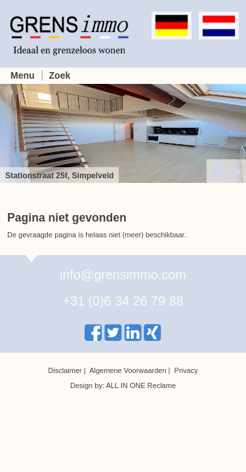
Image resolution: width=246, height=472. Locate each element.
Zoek (60, 75)
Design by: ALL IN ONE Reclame (123, 385)
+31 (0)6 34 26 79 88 (122, 301)
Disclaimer (64, 370)
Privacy (186, 370)
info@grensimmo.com (123, 274)
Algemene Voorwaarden (127, 370)
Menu (22, 75)
